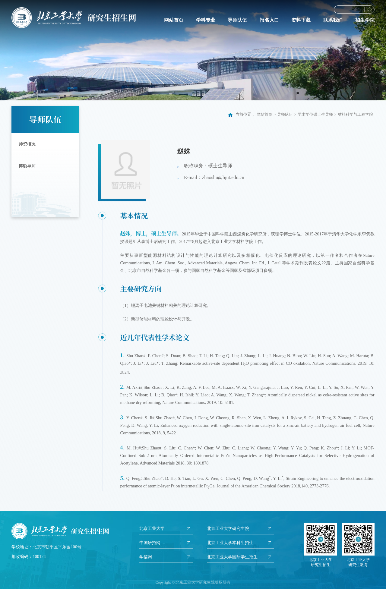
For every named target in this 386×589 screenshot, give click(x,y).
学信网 (145, 556)
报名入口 (269, 20)
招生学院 (365, 20)
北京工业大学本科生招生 (230, 542)
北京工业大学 (152, 528)
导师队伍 (237, 20)
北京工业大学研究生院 (228, 528)
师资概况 (27, 143)
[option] (193, 50)
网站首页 (173, 20)
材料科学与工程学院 (355, 114)
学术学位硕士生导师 (315, 114)
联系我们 (333, 20)
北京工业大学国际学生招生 (232, 556)
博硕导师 (27, 165)
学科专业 (205, 20)
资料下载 (301, 20)
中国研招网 (149, 542)
